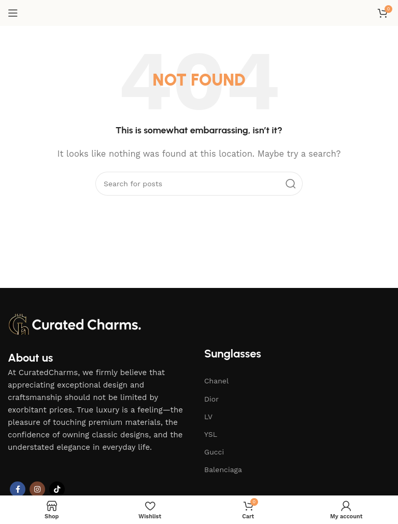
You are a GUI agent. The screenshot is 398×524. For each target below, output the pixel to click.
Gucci (214, 452)
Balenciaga (223, 469)
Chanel (216, 381)
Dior (211, 399)
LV (208, 416)
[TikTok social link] (57, 489)
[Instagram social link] (37, 489)
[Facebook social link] (17, 489)
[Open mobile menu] (13, 13)
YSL (210, 434)
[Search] (199, 184)
